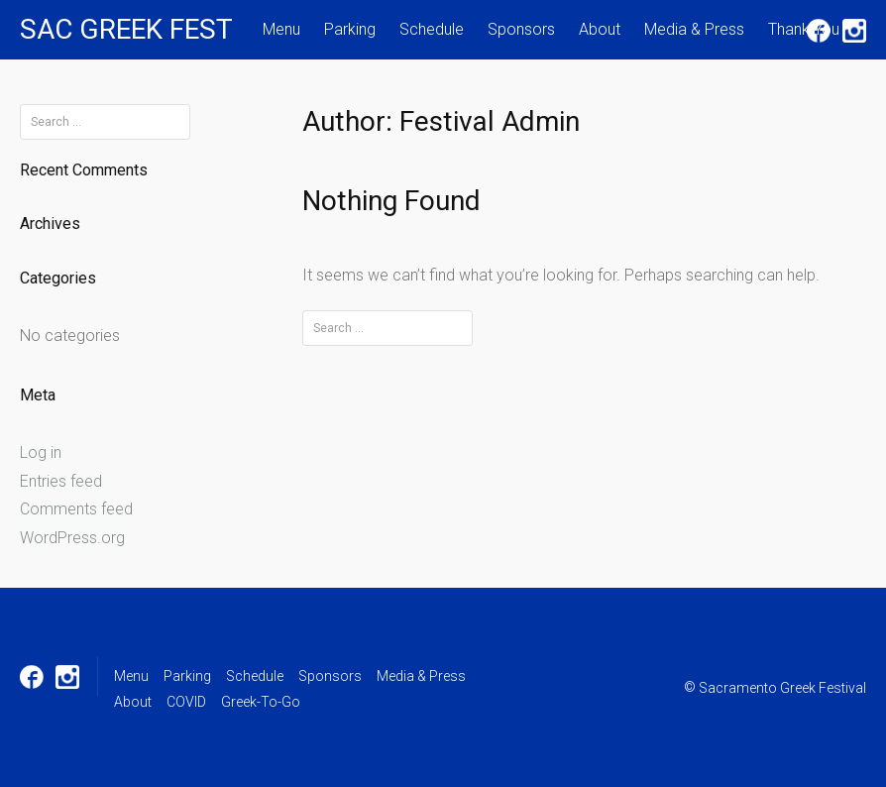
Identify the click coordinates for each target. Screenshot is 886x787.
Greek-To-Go (260, 702)
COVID (186, 702)
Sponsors (521, 29)
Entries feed (61, 481)
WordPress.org (72, 537)
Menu (281, 29)
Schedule (431, 29)
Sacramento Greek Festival (782, 688)
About (599, 29)
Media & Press (694, 29)
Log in (40, 452)
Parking (350, 29)
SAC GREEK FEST (126, 29)
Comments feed (76, 509)
